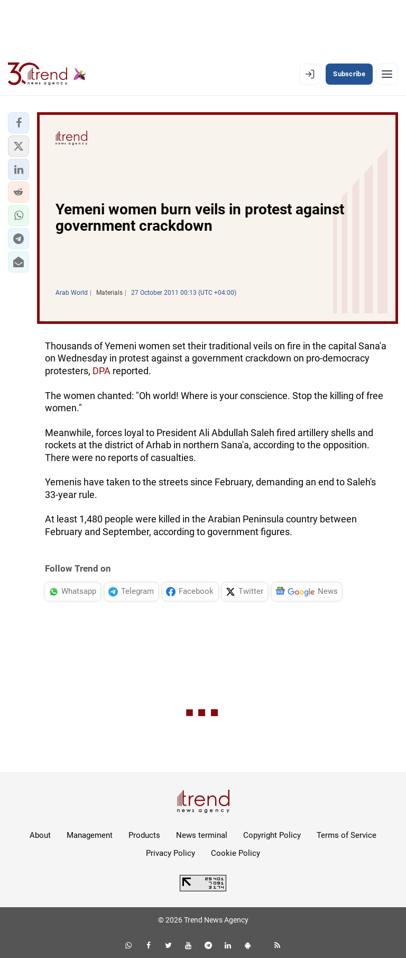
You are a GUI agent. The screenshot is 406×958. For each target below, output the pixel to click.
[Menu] (387, 74)
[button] (18, 123)
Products (144, 835)
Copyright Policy (272, 835)
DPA (103, 370)
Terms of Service (346, 835)
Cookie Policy (235, 853)
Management (90, 835)
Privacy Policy (170, 853)
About (40, 835)
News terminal (201, 835)
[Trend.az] (47, 74)
